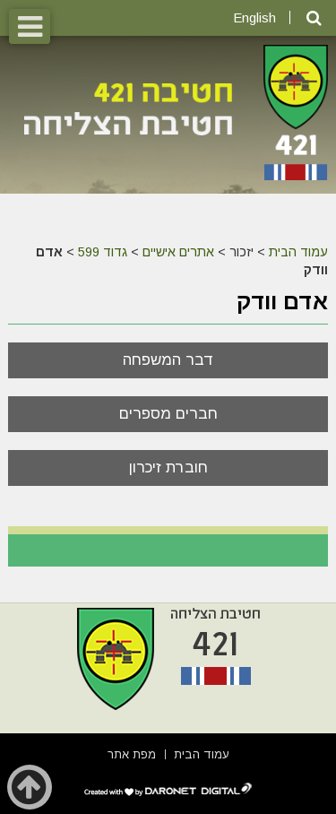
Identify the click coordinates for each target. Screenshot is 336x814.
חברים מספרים (168, 413)
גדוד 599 (102, 252)
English (254, 17)
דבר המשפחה (168, 359)
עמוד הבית (298, 252)
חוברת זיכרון (168, 467)
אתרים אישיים (178, 252)
